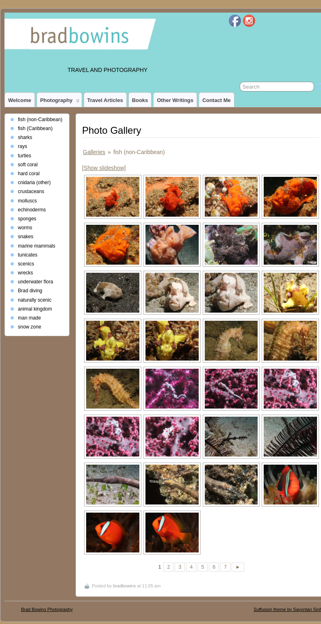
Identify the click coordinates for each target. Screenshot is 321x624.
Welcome (19, 100)
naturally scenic (35, 300)
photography (60, 102)
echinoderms (32, 210)
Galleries (94, 152)
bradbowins (124, 585)
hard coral (28, 173)
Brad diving (30, 291)
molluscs (27, 201)
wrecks (25, 273)
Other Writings (175, 100)
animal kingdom (35, 309)
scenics (26, 264)
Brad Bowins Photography (47, 609)
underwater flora (35, 282)
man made (29, 318)
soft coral (28, 164)
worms (25, 227)
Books (140, 100)
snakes (25, 236)
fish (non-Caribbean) (40, 119)
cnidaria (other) (34, 182)
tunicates (27, 255)
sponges (27, 219)
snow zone (29, 327)
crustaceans (31, 191)
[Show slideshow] (104, 168)
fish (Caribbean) (35, 128)
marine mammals (36, 246)
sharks (25, 137)
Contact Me (216, 100)
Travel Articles (105, 100)
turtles (24, 156)
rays (22, 146)
